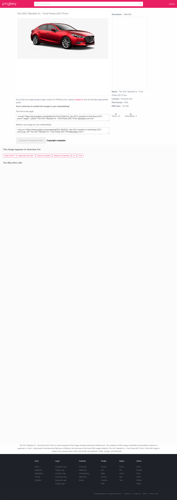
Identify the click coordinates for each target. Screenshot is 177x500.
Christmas (83, 467)
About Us (127, 494)
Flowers (139, 470)
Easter (81, 480)
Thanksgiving (84, 473)
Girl (102, 470)
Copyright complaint (56, 140)
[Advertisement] (46, 77)
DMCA (145, 494)
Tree (121, 480)
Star (120, 477)
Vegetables (39, 473)
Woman (104, 477)
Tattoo (138, 484)
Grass (121, 473)
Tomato (37, 477)
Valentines (83, 477)
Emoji (138, 467)
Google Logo (60, 484)
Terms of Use (154, 494)
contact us (79, 100)
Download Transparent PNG (31, 140)
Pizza (37, 467)
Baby (103, 473)
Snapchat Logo (60, 480)
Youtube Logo (60, 473)
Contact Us (137, 494)
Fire (120, 470)
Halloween (83, 470)
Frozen (103, 467)
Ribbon (139, 480)
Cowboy (104, 480)
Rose (138, 473)
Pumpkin (38, 480)
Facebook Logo (61, 477)
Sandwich (38, 470)
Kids (102, 484)
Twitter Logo (59, 470)
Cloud (121, 467)
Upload (172, 4)
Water (138, 477)
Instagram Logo (61, 467)
